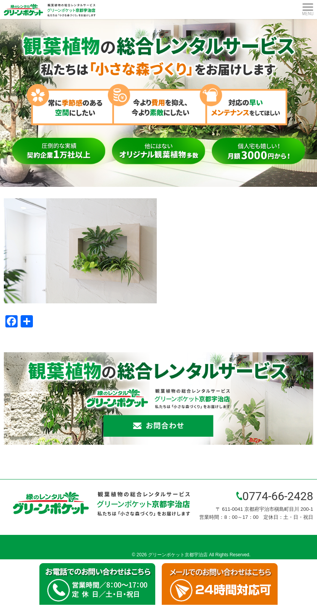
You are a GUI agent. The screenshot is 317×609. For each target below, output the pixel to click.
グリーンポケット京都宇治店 (178, 554)
